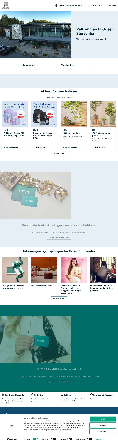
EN (99, 5)
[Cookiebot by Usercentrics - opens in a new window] (12, 436)
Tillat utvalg (102, 422)
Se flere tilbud (59, 154)
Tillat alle (103, 416)
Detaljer (98, 436)
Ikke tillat (103, 428)
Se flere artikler (59, 298)
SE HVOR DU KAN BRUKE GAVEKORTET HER (59, 382)
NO (94, 5)
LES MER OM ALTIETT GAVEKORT (59, 238)
